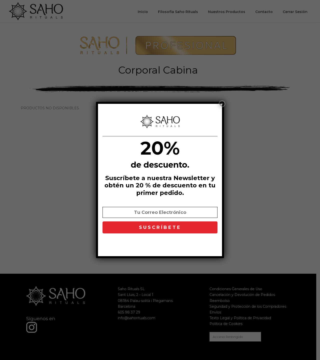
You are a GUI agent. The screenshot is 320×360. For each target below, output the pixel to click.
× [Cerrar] (222, 104)
